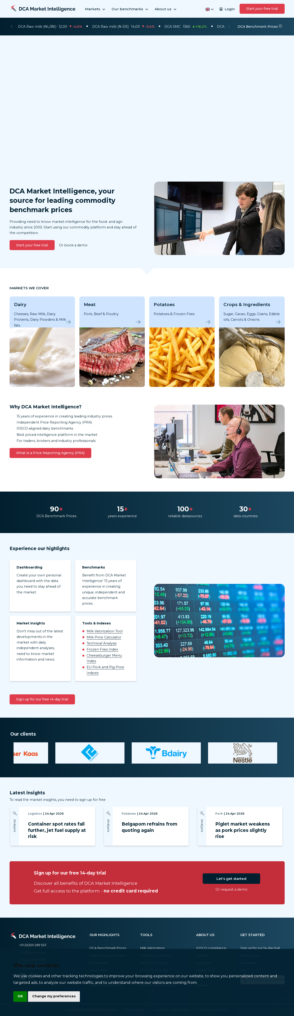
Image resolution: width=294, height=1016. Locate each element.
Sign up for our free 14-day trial (42, 699)
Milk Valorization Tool (105, 631)
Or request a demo (232, 889)
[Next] (229, 26)
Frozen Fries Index (102, 649)
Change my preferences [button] (55, 996)
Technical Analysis (102, 643)
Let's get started (231, 878)
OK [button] (20, 996)
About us (166, 9)
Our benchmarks (130, 9)
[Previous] (12, 26)
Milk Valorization (152, 948)
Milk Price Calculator (104, 637)
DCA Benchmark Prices (107, 948)
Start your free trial (262, 9)
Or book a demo (73, 245)
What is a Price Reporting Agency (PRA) (50, 453)
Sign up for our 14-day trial (260, 948)
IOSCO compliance (211, 948)
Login (227, 9)
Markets (95, 9)
